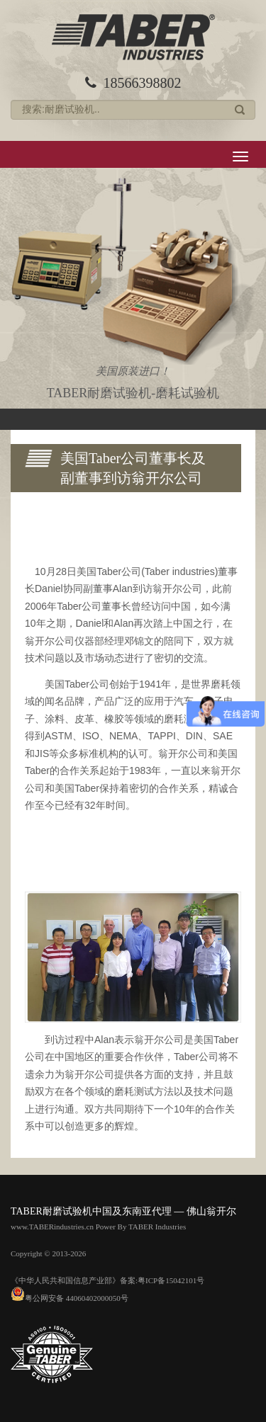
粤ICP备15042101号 (171, 1280)
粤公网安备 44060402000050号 (69, 1298)
